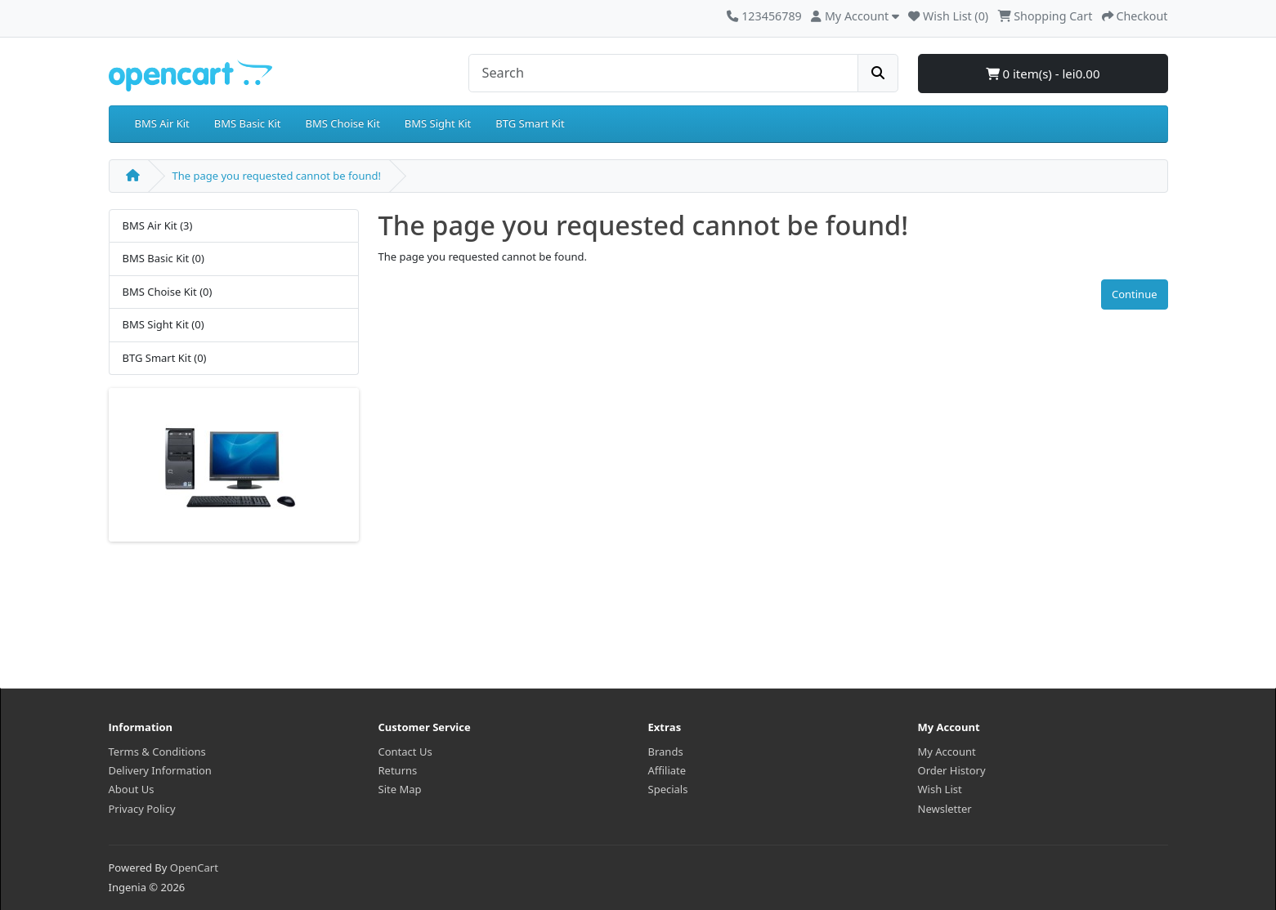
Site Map (400, 789)
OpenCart (194, 867)
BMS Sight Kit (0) (163, 324)
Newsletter (945, 808)
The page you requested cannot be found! (276, 175)
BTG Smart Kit (529, 123)
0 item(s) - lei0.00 (1043, 73)
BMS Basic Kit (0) (163, 258)
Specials (668, 789)
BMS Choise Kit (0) (168, 291)
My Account (947, 751)
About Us (131, 789)
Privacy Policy (142, 808)
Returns (398, 770)
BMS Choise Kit (343, 123)
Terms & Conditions (157, 751)
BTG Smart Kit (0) (165, 357)
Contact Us (405, 751)
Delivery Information (160, 770)
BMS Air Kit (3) (158, 225)
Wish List (940, 789)
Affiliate (667, 770)
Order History (952, 770)
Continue (1134, 294)
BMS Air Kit (162, 123)
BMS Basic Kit (247, 123)
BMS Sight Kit (438, 123)
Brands (665, 751)
